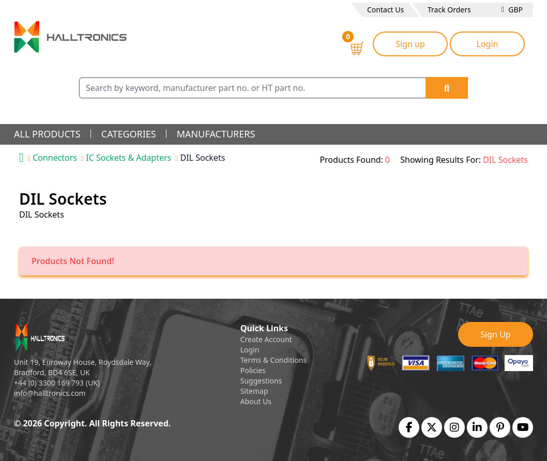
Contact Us (385, 9)
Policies (253, 370)
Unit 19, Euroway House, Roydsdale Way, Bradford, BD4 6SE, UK (82, 367)
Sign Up (495, 334)
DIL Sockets (202, 157)
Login (487, 44)
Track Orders (449, 9)
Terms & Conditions (273, 360)
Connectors (55, 157)
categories (128, 134)
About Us (255, 401)
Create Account (266, 339)
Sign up (410, 44)
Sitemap (254, 391)
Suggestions (261, 381)
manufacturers (216, 134)
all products (47, 134)
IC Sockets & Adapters (128, 157)
